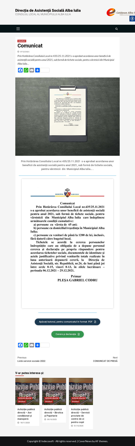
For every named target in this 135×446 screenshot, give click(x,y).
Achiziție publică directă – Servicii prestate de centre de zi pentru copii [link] (80, 416)
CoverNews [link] (85, 441)
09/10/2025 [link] (52, 419)
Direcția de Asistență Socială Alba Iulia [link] (48, 10)
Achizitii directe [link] (24, 398)
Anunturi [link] (21, 41)
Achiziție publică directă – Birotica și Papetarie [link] (53, 412)
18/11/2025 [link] (25, 423)
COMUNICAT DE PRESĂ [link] (93, 359)
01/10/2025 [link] (78, 426)
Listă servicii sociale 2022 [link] (42, 359)
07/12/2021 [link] (24, 52)
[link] (18, 28)
